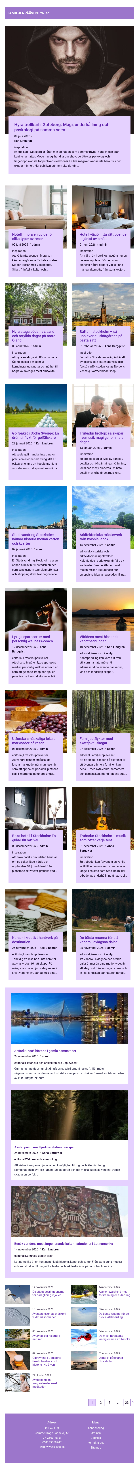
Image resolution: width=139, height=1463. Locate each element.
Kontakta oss (95, 1442)
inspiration (21, 147)
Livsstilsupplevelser (35, 658)
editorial (85, 551)
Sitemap (95, 1447)
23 (127, 1402)
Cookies (96, 1438)
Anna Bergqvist (115, 346)
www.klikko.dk (55, 1447)
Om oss (96, 1433)
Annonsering (96, 1428)
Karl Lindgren (23, 140)
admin (36, 244)
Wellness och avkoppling (41, 1159)
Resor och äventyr (101, 653)
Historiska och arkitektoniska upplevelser (51, 1063)
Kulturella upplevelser (38, 1255)
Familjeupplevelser (102, 755)
